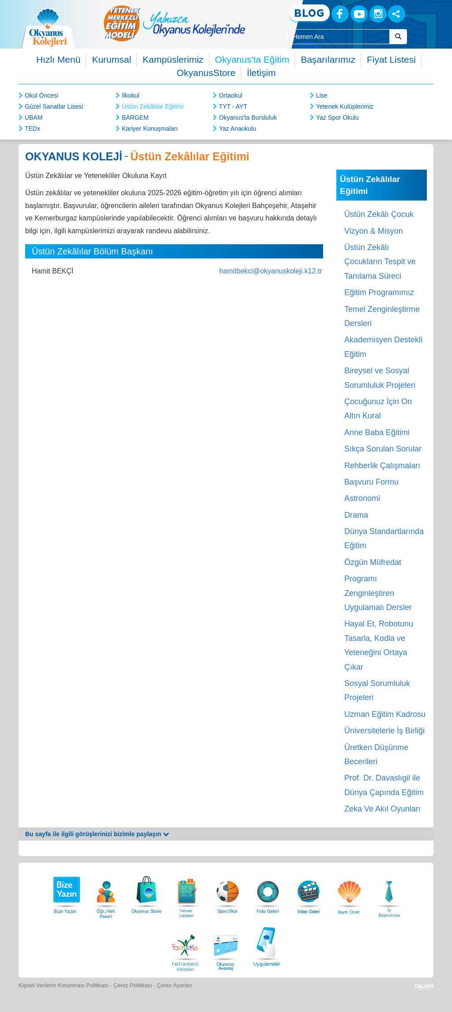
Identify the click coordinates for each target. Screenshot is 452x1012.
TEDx (32, 128)
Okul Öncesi (41, 95)
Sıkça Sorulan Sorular (383, 448)
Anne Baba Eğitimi (377, 432)
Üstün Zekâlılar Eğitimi (153, 106)
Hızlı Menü (58, 59)
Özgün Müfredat (372, 562)
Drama (356, 515)
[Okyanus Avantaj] (226, 945)
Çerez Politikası (132, 985)
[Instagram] (378, 14)
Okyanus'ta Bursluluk (248, 117)
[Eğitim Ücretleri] (349, 892)
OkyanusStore (206, 73)
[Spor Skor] (228, 892)
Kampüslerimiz (173, 59)
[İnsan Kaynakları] (389, 892)
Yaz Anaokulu (237, 128)
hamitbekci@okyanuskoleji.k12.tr (270, 271)
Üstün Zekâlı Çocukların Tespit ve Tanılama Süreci (380, 261)
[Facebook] (340, 14)
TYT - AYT (233, 106)
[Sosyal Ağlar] (396, 14)
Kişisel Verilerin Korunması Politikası (64, 985)
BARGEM (135, 117)
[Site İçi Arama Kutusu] (338, 36)
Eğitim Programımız (379, 292)
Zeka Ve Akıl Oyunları (382, 808)
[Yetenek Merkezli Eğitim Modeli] (174, 23)
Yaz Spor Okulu (337, 117)
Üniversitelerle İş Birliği (384, 730)
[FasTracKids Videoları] (185, 945)
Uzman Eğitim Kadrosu (385, 714)
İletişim (261, 73)
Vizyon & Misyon (373, 231)
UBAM (33, 117)
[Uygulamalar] (267, 945)
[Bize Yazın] (65, 892)
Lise (322, 95)
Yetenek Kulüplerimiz (344, 106)
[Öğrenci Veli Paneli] (106, 892)
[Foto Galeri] (268, 892)
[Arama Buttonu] (398, 36)
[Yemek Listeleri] (187, 892)
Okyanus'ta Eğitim (252, 59)
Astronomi (362, 498)
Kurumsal (111, 59)
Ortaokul (230, 95)
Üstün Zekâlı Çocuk (379, 214)
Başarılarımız (328, 59)
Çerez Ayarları (174, 985)
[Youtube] (359, 14)
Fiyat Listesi (391, 59)
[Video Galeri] (309, 892)
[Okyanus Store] (147, 892)
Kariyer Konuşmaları (150, 128)
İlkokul (130, 95)
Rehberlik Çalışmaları (382, 465)
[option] (174, 23)
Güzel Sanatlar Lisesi (54, 106)
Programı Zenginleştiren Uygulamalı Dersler (378, 593)
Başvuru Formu (371, 482)
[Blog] (309, 13)
